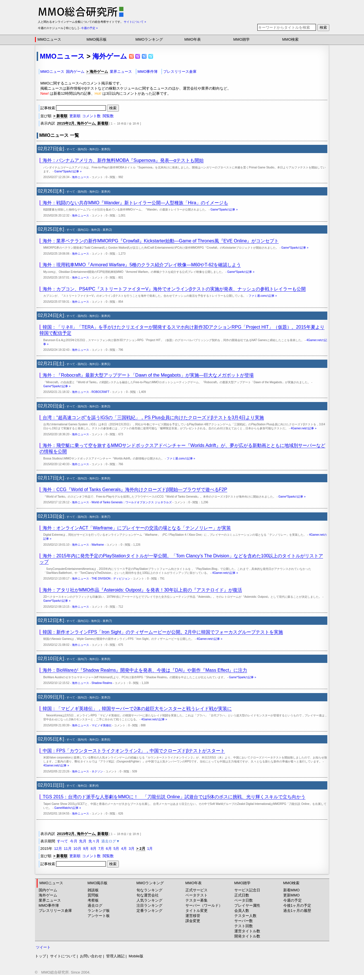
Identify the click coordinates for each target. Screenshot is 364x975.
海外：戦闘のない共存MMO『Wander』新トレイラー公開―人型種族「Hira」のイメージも (135, 202)
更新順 (74, 116)
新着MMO (291, 890)
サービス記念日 (247, 890)
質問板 (93, 895)
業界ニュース (121, 71)
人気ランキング (149, 900)
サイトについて (63, 956)
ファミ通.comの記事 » (263, 295)
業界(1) (105, 364)
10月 (77, 848)
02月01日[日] (51, 785)
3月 (131, 848)
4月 (124, 848)
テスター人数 (245, 916)
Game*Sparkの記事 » (68, 171)
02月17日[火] (51, 477)
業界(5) (105, 149)
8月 (93, 848)
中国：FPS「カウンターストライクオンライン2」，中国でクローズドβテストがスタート (134, 750)
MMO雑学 (241, 39)
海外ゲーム (109, 56)
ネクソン (97, 771)
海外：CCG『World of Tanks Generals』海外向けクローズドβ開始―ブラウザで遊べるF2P (135, 489)
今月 (73, 841)
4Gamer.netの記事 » (304, 428)
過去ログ (95, 905)
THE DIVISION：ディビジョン (111, 578)
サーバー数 (243, 921)
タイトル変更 (196, 910)
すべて (71, 149)
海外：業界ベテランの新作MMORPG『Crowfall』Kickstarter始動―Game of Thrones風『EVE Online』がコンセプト (161, 240)
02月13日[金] (51, 516)
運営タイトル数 (247, 931)
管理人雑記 (115, 956)
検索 (323, 27)
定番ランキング (149, 910)
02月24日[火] (51, 315)
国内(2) (82, 478)
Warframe (98, 544)
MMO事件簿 (148, 71)
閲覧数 (108, 116)
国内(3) (82, 406)
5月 (116, 848)
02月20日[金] (51, 405)
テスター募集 (196, 900)
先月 (82, 841)
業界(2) (107, 229)
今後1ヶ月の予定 (297, 905)
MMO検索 (290, 39)
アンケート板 (99, 916)
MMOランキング (149, 39)
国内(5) (82, 149)
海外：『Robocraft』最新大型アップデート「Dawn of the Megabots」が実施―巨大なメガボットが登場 (148, 375)
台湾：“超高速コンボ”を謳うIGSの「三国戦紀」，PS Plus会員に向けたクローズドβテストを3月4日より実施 (153, 417)
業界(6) (105, 739)
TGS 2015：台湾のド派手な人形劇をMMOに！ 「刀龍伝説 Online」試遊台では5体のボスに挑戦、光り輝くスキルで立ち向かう (174, 796)
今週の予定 (292, 900)
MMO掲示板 (96, 39)
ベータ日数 (243, 900)
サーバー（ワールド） (203, 905)
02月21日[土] (51, 363)
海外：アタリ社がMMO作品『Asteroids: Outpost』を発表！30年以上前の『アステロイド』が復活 (142, 590)
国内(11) (83, 229)
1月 (150, 848)
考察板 (93, 900)
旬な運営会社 (147, 895)
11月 (67, 848)
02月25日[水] (51, 229)
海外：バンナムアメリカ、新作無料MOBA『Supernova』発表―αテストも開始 (123, 160)
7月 (101, 848)
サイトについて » (135, 21)
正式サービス (196, 890)
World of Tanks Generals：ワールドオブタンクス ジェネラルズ (132, 502)
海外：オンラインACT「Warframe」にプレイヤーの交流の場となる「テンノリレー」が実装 (137, 527)
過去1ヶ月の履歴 (297, 910)
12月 (58, 848)
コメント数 (91, 116)
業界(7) (105, 516)
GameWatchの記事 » (67, 807)
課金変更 (192, 921)
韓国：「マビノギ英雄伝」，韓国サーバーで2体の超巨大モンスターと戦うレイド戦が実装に (137, 708)
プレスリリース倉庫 (180, 71)
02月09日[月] (51, 696)
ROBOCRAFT (100, 391)
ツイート (43, 947)
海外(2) (93, 406)
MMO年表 (192, 39)
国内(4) (82, 739)
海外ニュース (80, 177)
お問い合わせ (91, 956)
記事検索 (73, 108)
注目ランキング (149, 905)
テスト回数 (243, 926)
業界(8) (105, 478)
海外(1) (93, 149)
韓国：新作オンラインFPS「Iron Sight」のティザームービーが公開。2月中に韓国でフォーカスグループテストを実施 (163, 632)
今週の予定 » (89, 28)
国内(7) (82, 659)
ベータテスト (196, 895)
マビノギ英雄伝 (101, 725)
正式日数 (241, 895)
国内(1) (82, 364)
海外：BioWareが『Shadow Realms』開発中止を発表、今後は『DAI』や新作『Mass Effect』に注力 (145, 670)
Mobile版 (136, 956)
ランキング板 (99, 910)
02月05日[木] (51, 739)
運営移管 (192, 916)
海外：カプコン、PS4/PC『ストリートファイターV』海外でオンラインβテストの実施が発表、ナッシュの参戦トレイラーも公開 (174, 288)
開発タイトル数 (247, 936)
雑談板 (93, 890)
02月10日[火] (51, 658)
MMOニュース (49, 39)
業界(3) (105, 406)
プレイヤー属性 (247, 905)
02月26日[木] (51, 191)
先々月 (94, 841)
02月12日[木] (51, 620)
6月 (108, 848)
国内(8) (82, 191)
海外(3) (95, 229)
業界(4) (105, 191)
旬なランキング (149, 890)
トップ (40, 956)
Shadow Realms (102, 683)
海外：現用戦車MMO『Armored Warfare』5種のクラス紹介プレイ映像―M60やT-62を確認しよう (142, 264)
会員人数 (241, 910)
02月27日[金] (51, 148)
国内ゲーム (75, 71)
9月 (86, 848)
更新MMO (291, 895)
